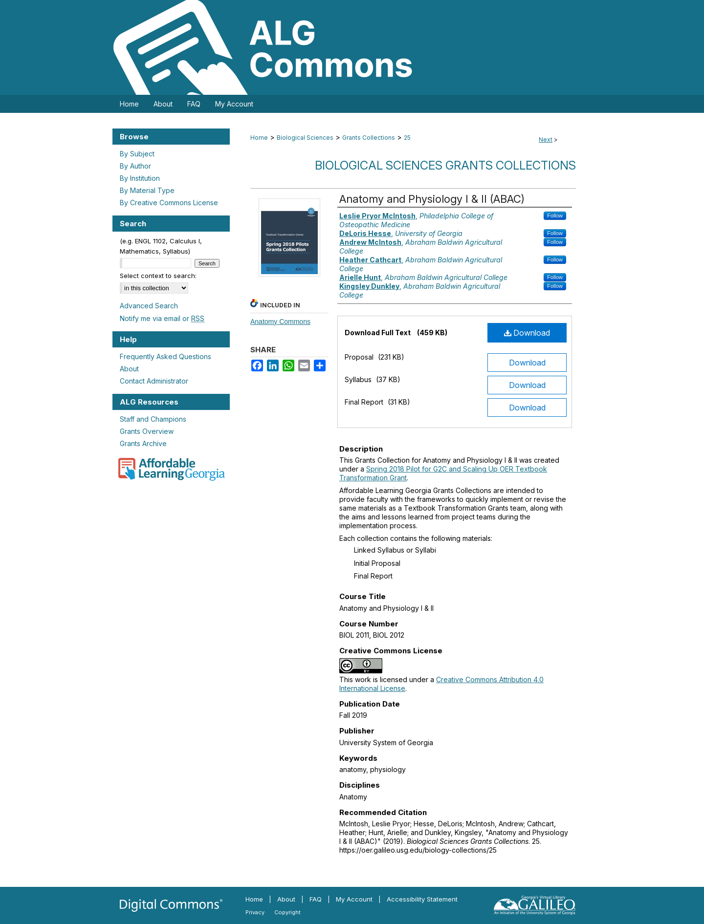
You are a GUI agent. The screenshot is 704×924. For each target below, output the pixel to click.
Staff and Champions (153, 419)
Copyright (287, 912)
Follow (555, 215)
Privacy (254, 912)
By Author (135, 166)
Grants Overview (147, 431)
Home (259, 137)
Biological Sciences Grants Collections (445, 165)
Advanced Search (149, 305)
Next (545, 139)
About (129, 369)
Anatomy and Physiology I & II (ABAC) (432, 199)
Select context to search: (158, 275)
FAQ (315, 899)
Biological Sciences (305, 137)
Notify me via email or (162, 318)
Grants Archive (143, 443)
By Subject (137, 154)
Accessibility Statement (422, 899)
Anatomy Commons (280, 321)
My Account (354, 899)
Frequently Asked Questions (165, 356)
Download (527, 333)
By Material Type (147, 190)
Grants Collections (368, 137)
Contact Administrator (154, 381)
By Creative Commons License (169, 202)
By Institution (140, 178)
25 (407, 137)
